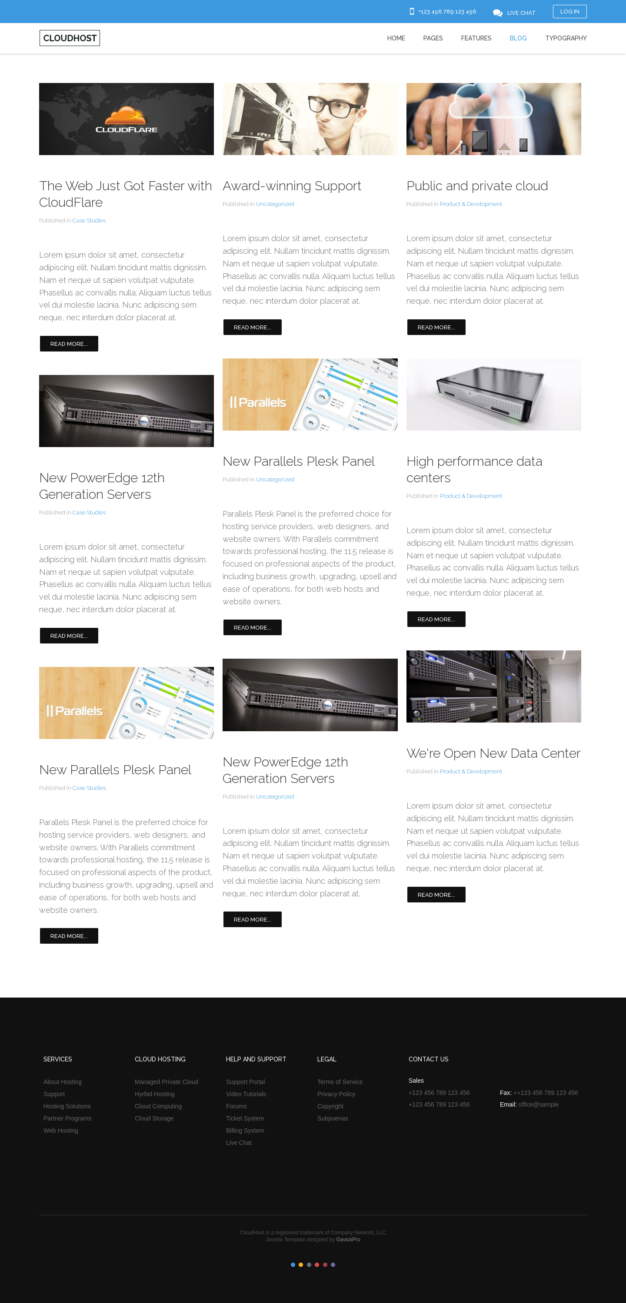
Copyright (330, 1106)
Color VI (333, 1265)
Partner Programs (67, 1118)
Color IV (317, 1265)
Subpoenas (332, 1118)
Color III (309, 1265)
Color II (301, 1265)
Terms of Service (340, 1081)
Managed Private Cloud (166, 1081)
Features (476, 38)
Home (396, 38)
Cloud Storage (154, 1118)
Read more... (69, 344)
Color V (325, 1265)
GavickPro (348, 1240)
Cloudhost (69, 38)
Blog (518, 38)
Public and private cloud (477, 185)
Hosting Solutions (67, 1106)
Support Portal (245, 1081)
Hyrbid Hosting (155, 1094)
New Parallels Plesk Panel (115, 769)
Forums (236, 1106)
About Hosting (62, 1081)
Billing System (245, 1130)
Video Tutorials (246, 1094)
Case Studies (89, 220)
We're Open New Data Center (493, 753)
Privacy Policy (336, 1094)
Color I (293, 1265)
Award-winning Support (292, 185)
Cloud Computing (158, 1106)
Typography (566, 38)
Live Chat (239, 1142)
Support (54, 1094)
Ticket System (245, 1118)
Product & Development (471, 204)
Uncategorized (275, 204)
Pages (433, 38)
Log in (569, 11)
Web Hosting (60, 1130)
